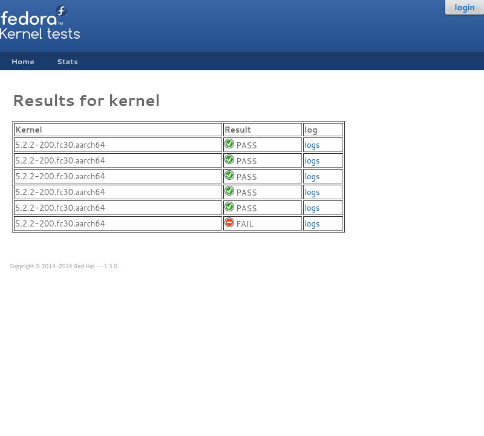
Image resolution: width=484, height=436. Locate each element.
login (464, 7)
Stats (67, 61)
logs (311, 144)
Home (22, 61)
